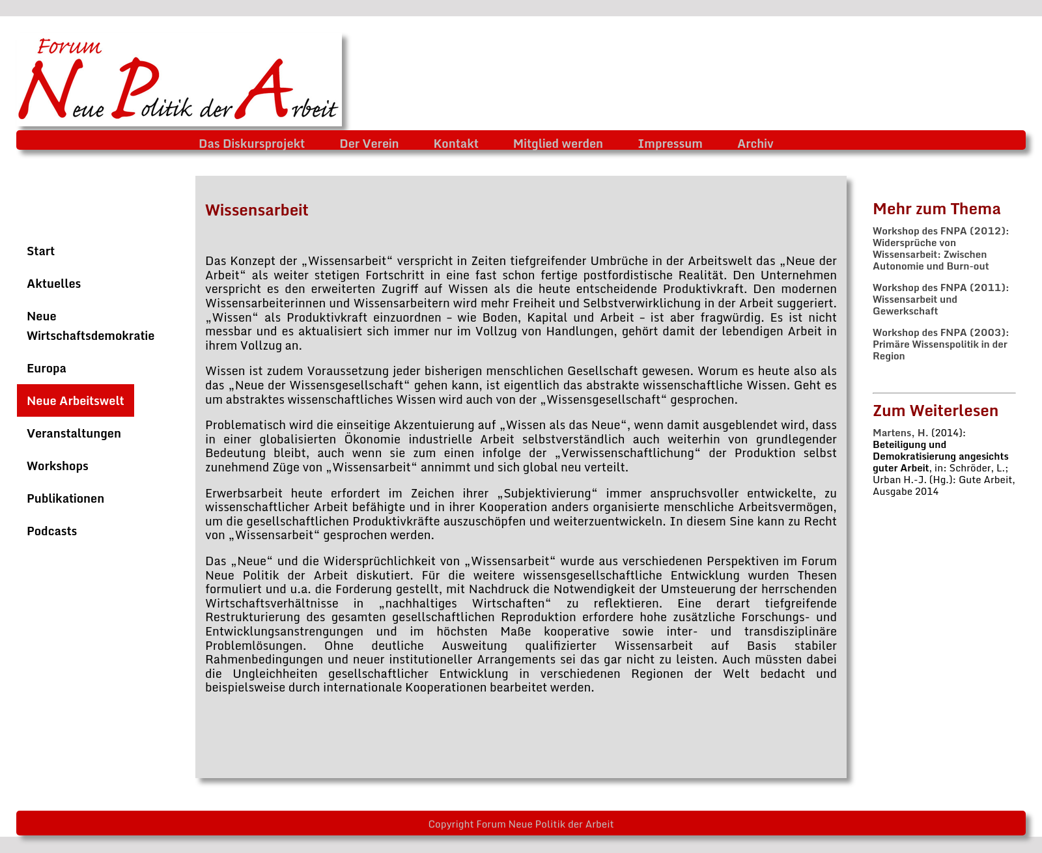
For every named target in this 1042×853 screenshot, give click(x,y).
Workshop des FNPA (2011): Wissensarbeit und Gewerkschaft (941, 298)
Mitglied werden (558, 143)
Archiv (755, 143)
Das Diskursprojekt (252, 143)
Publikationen (65, 498)
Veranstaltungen (74, 433)
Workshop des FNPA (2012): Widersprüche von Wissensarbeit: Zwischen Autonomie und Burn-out (941, 248)
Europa (46, 368)
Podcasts (52, 530)
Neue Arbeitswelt (75, 400)
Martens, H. (901, 432)
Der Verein (369, 143)
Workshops (58, 465)
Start (41, 250)
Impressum (670, 143)
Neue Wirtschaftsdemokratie (90, 325)
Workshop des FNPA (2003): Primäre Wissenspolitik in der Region (941, 343)
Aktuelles (54, 283)
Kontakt (456, 143)
